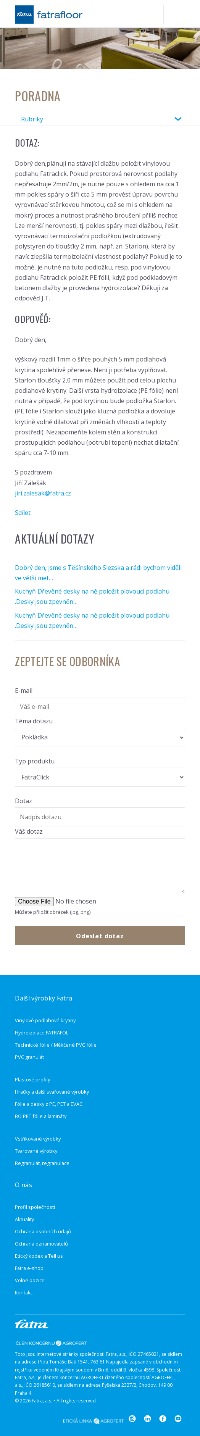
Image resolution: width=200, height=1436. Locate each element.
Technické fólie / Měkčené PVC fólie (56, 1044)
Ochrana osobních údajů (43, 1231)
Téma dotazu (34, 721)
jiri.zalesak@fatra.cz (43, 493)
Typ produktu (35, 761)
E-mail (23, 690)
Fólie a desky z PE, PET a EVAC (48, 1103)
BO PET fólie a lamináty (40, 1116)
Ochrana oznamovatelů (41, 1243)
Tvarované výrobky (36, 1150)
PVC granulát (29, 1057)
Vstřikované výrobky (38, 1138)
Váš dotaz (29, 831)
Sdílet (23, 512)
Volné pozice (30, 1280)
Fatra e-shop (29, 1268)
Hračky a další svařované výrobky (52, 1091)
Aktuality (24, 1219)
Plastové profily (32, 1079)
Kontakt (23, 1292)
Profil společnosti (35, 1207)
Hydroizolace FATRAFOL (41, 1032)
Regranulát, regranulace (42, 1163)
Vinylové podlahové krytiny (45, 1020)
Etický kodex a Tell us (39, 1255)
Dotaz (23, 801)
